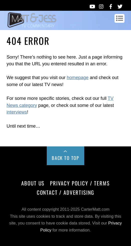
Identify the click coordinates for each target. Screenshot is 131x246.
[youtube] (92, 5)
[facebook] (110, 5)
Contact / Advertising (65, 192)
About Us (32, 183)
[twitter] (120, 5)
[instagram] (101, 5)
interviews (16, 112)
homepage (77, 77)
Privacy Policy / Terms (80, 183)
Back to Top (65, 157)
